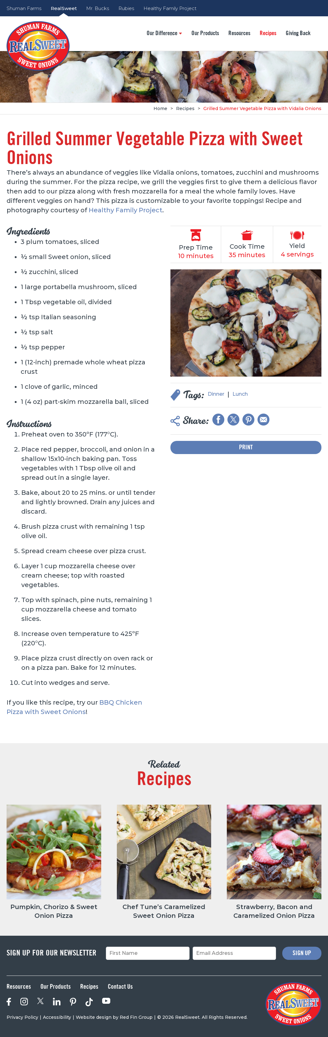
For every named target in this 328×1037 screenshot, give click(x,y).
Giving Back (298, 33)
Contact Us (120, 987)
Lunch (240, 394)
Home (160, 108)
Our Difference (164, 33)
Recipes (268, 33)
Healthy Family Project (169, 8)
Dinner (216, 394)
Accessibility (57, 1017)
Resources (239, 33)
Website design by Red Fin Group (114, 1017)
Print (246, 447)
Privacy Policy (22, 1017)
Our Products (205, 33)
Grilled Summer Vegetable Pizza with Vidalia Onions (262, 108)
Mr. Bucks (97, 8)
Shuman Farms (24, 8)
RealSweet (64, 8)
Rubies (126, 8)
